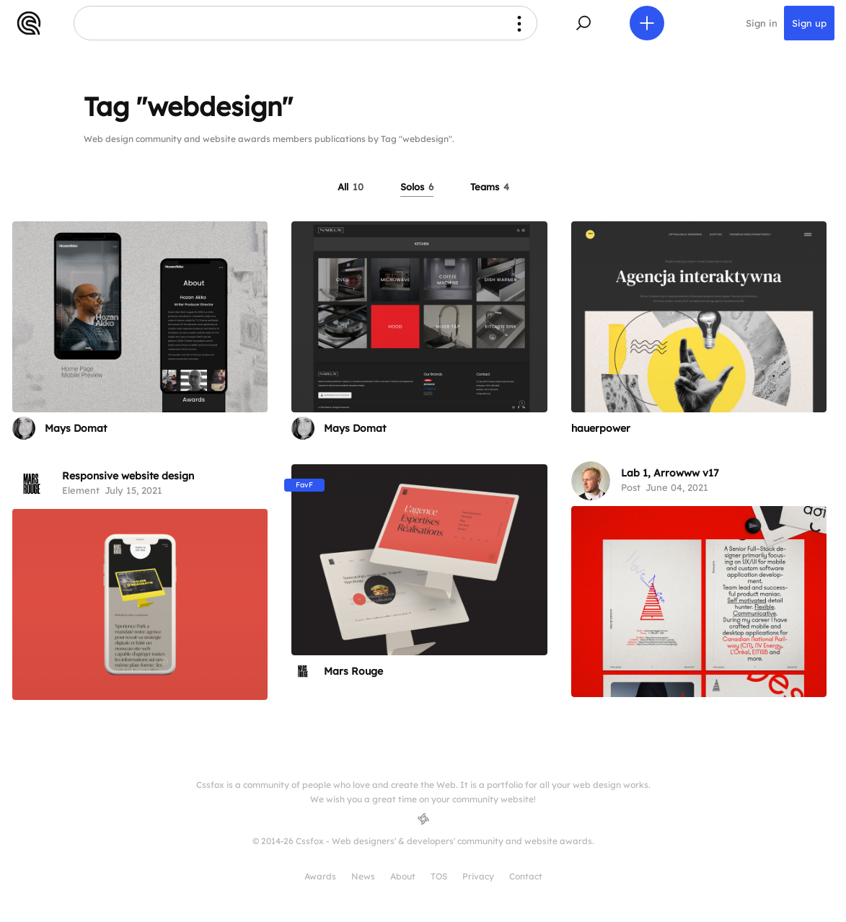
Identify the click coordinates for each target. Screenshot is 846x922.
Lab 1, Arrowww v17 (670, 472)
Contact (525, 876)
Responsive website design (128, 475)
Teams (489, 186)
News (363, 876)
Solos (416, 186)
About (402, 876)
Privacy (478, 876)
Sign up (809, 23)
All (350, 186)
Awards (320, 876)
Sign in (761, 23)
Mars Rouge (353, 671)
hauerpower (600, 428)
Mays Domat (76, 428)
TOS (439, 876)
